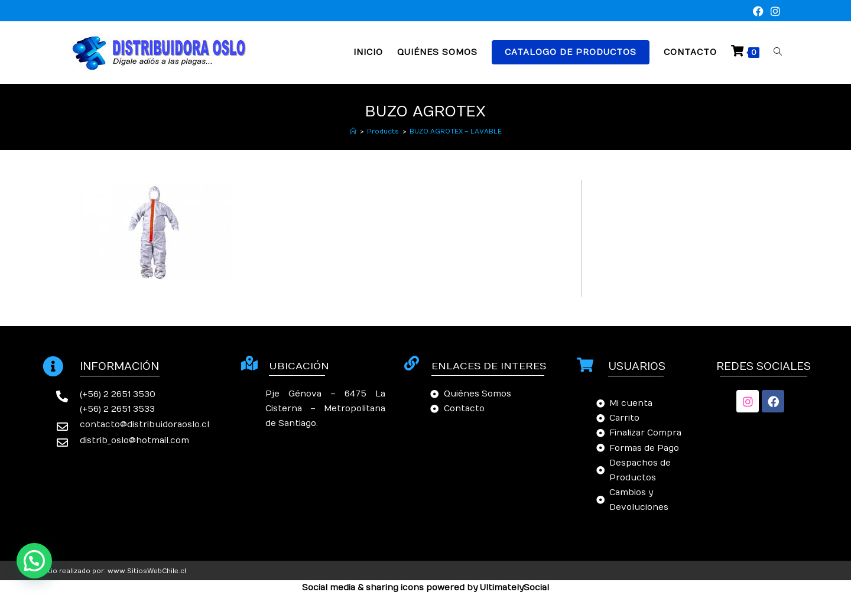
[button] (34, 560)
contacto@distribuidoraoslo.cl (144, 425)
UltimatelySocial (514, 588)
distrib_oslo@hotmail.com (134, 440)
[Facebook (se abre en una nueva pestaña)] (758, 12)
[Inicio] (353, 131)
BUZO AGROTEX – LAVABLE (456, 131)
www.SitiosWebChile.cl (147, 571)
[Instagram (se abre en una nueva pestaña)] (773, 12)
